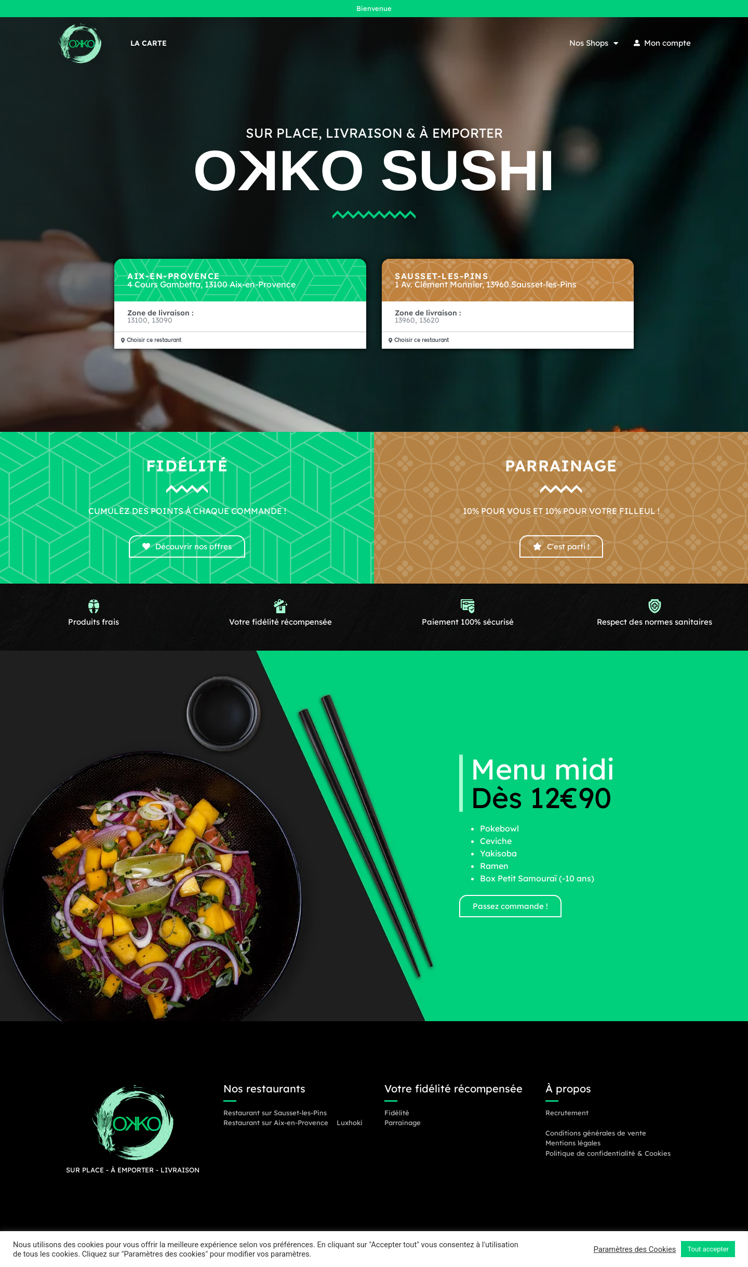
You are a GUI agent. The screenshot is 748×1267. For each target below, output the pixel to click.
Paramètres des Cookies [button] (635, 1249)
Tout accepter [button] (708, 1249)
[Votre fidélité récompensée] (281, 614)
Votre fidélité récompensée (280, 632)
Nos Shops (593, 43)
